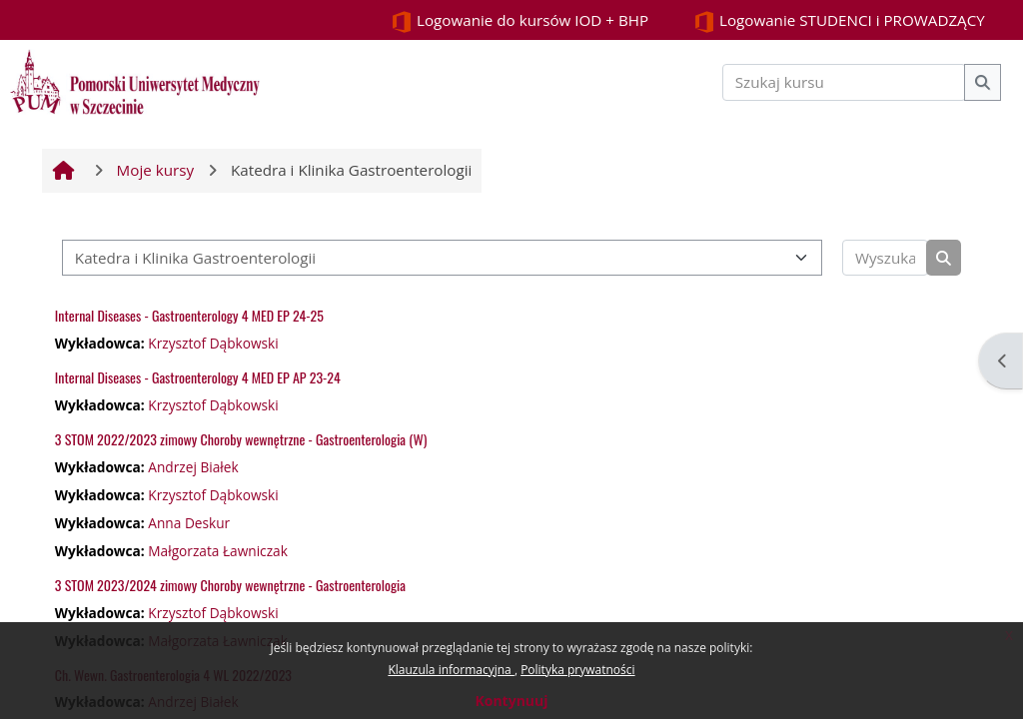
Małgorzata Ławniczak (218, 550)
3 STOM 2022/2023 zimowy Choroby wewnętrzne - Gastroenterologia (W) (241, 438)
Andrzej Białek (193, 466)
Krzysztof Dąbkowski (213, 343)
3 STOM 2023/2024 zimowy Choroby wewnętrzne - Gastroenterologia (230, 584)
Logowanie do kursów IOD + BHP (519, 21)
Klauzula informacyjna (450, 669)
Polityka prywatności (577, 669)
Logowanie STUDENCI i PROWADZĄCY (839, 21)
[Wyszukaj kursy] (885, 258)
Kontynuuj (511, 700)
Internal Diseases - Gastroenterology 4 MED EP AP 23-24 (198, 376)
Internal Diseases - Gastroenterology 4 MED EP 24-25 (189, 315)
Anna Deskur (189, 522)
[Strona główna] (135, 80)
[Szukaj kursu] (844, 82)
